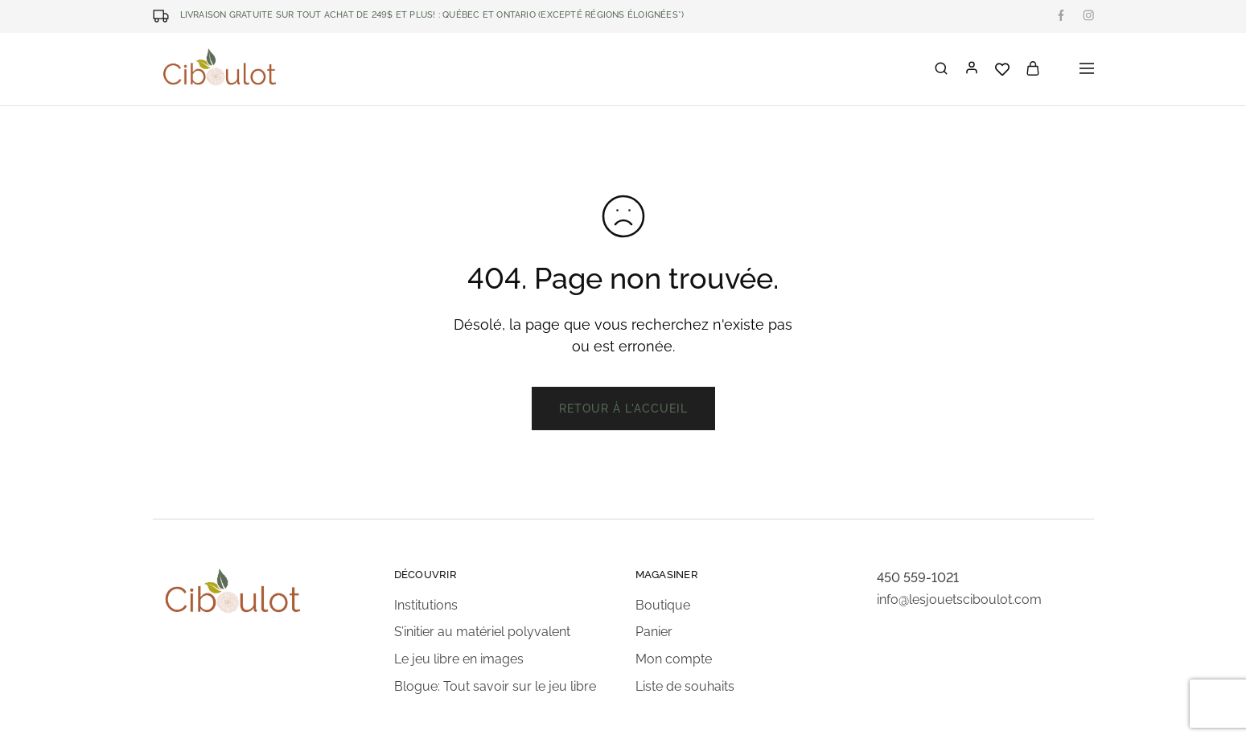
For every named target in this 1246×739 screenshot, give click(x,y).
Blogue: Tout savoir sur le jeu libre (495, 686)
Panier (653, 631)
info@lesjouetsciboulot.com (959, 599)
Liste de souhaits (684, 686)
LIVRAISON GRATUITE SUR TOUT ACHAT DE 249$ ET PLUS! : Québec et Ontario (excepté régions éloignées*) (432, 15)
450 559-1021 (918, 577)
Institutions (426, 605)
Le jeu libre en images (459, 659)
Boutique (662, 605)
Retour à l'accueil (623, 408)
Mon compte (673, 659)
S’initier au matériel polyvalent (482, 631)
